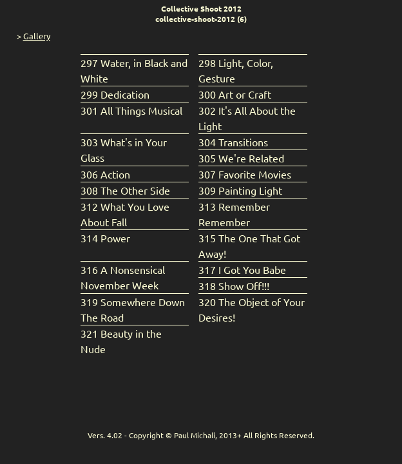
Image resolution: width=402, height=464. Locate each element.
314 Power (105, 237)
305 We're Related (241, 157)
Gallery (36, 35)
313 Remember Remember (234, 214)
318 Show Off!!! (233, 285)
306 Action (105, 174)
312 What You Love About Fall (125, 214)
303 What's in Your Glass (124, 149)
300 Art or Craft (234, 94)
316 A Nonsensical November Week (123, 277)
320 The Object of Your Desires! (251, 309)
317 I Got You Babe (242, 269)
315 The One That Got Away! (249, 245)
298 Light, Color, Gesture (235, 70)
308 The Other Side (125, 190)
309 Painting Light (240, 190)
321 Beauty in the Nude (121, 341)
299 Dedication (115, 94)
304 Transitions (233, 141)
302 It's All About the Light (247, 118)
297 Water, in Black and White (134, 70)
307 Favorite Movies (244, 174)
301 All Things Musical (131, 110)
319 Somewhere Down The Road (133, 309)
